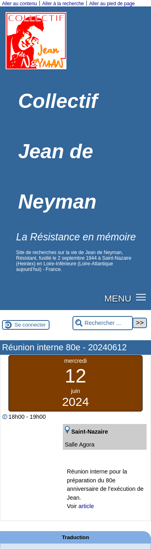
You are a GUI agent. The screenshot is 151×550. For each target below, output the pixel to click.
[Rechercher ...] (102, 323)
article (86, 506)
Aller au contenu (19, 3)
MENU (117, 298)
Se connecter (30, 325)
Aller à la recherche (63, 3)
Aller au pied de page (111, 3)
